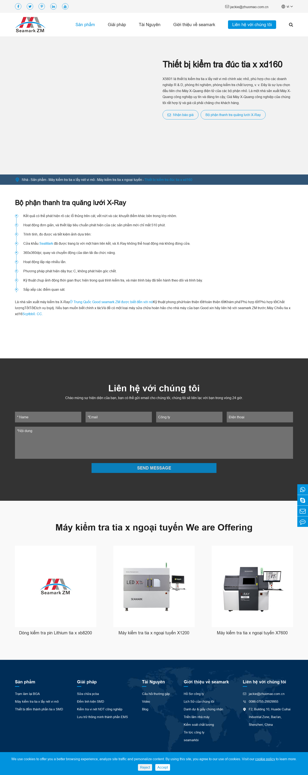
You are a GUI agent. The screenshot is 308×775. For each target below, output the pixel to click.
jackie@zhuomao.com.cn (246, 6)
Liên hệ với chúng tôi (252, 24)
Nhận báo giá (180, 115)
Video (146, 701)
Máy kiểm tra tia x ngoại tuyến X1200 (153, 632)
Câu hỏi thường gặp (156, 694)
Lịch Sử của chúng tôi (199, 701)
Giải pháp (117, 24)
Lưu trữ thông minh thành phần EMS (102, 717)
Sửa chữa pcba (88, 694)
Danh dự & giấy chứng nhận (203, 709)
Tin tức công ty (194, 732)
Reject (145, 767)
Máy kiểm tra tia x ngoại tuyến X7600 (252, 632)
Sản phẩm (85, 24)
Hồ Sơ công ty (194, 694)
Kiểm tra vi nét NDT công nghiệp (99, 709)
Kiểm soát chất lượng (199, 724)
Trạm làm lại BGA (27, 694)
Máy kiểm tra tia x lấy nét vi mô (72, 180)
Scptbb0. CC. (32, 314)
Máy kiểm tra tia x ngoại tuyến (119, 180)
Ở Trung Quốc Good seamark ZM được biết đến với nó (111, 302)
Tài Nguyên (149, 24)
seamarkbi (191, 740)
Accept (162, 767)
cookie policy (265, 759)
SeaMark (46, 243)
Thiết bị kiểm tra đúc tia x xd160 (168, 180)
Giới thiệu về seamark (194, 24)
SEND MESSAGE (154, 468)
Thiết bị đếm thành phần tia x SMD (39, 709)
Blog (145, 709)
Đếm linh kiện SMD (90, 701)
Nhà (25, 180)
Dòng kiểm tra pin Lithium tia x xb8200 (55, 632)
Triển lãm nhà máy (197, 717)
